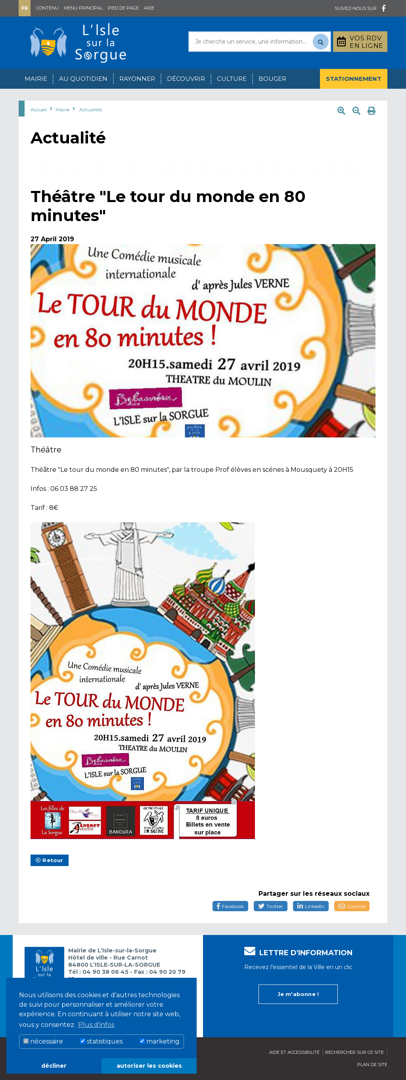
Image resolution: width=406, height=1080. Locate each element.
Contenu (47, 8)
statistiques (101, 1041)
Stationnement (353, 78)
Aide (149, 8)
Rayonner (137, 78)
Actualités (90, 110)
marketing (160, 1041)
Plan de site (372, 1064)
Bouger (272, 78)
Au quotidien (83, 78)
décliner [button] (54, 1065)
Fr (24, 8)
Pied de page (123, 8)
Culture (232, 78)
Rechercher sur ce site (354, 1052)
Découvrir (186, 78)
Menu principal (83, 8)
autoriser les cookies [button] (149, 1065)
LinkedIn (310, 906)
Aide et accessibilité (294, 1052)
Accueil (39, 110)
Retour (49, 860)
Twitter (270, 906)
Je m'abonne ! (298, 994)
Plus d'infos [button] (96, 1024)
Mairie (36, 78)
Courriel (352, 906)
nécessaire (43, 1041)
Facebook (230, 906)
